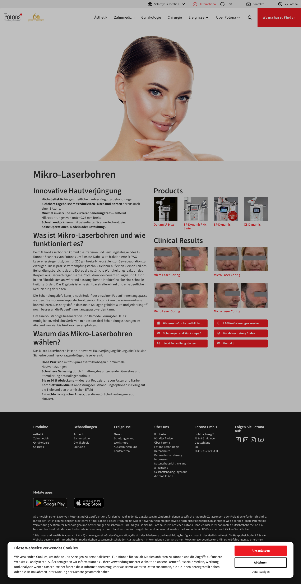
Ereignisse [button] (199, 17)
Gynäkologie (151, 17)
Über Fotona (162, 443)
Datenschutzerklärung (168, 455)
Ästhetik (100, 17)
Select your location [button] (167, 4)
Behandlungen (85, 427)
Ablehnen (261, 562)
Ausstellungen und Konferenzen (126, 449)
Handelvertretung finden (236, 333)
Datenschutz (162, 451)
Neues (118, 434)
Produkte (40, 427)
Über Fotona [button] (228, 17)
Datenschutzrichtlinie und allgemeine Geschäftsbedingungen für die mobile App (170, 470)
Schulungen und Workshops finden (182, 333)
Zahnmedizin (124, 17)
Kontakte (255, 4)
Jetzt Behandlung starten (176, 343)
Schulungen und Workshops (124, 440)
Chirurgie (175, 17)
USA (226, 4)
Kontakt (225, 343)
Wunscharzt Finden (279, 17)
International (205, 4)
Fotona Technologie (166, 447)
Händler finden (163, 438)
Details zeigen (261, 572)
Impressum (161, 459)
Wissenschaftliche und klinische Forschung (182, 323)
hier (247, 529)
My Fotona (288, 4)
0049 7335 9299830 (206, 451)
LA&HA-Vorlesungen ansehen (238, 323)
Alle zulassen (261, 550)
